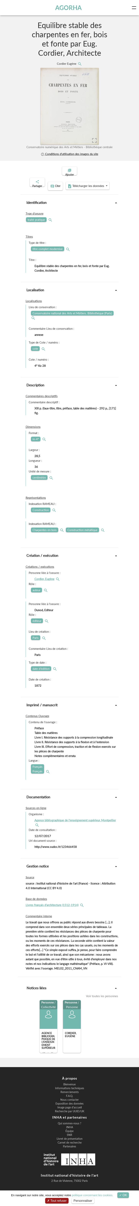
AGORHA (69, 7)
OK (123, 1195)
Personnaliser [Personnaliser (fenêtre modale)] (83, 1200)
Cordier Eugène (67, 63)
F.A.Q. (69, 1100)
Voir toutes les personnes (102, 1000)
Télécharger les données (68, 190)
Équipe (69, 1135)
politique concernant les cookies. (92, 1195)
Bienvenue (69, 1088)
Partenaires (69, 1150)
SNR (69, 1139)
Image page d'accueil (69, 1111)
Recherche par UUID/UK (69, 1115)
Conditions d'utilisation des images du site (69, 154)
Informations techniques (69, 1092)
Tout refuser (57, 1200)
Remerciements (70, 1096)
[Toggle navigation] (135, 7)
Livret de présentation (70, 1143)
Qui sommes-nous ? (69, 1127)
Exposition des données (69, 1108)
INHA (69, 1131)
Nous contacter (69, 1104)
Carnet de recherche (70, 1147)
